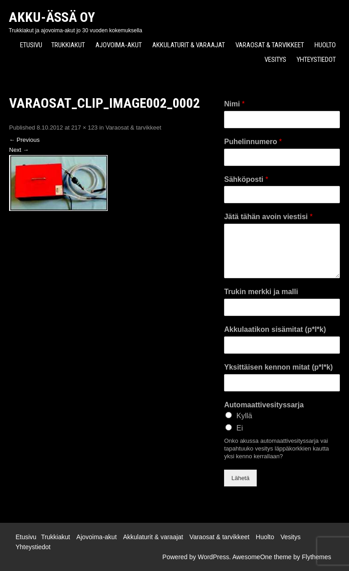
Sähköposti (246, 179)
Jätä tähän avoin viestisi (268, 216)
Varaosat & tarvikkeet (269, 45)
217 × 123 (84, 127)
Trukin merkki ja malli (261, 292)
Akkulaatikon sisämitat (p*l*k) (275, 329)
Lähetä (240, 478)
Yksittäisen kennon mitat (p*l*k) (278, 367)
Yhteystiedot (316, 59)
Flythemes (316, 557)
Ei (239, 428)
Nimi (234, 104)
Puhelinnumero (253, 141)
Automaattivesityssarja (264, 405)
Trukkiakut (68, 45)
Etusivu (31, 45)
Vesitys (275, 59)
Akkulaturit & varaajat (188, 45)
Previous (24, 139)
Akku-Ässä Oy (52, 17)
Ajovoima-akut (118, 45)
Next (19, 149)
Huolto (325, 45)
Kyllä (244, 416)
